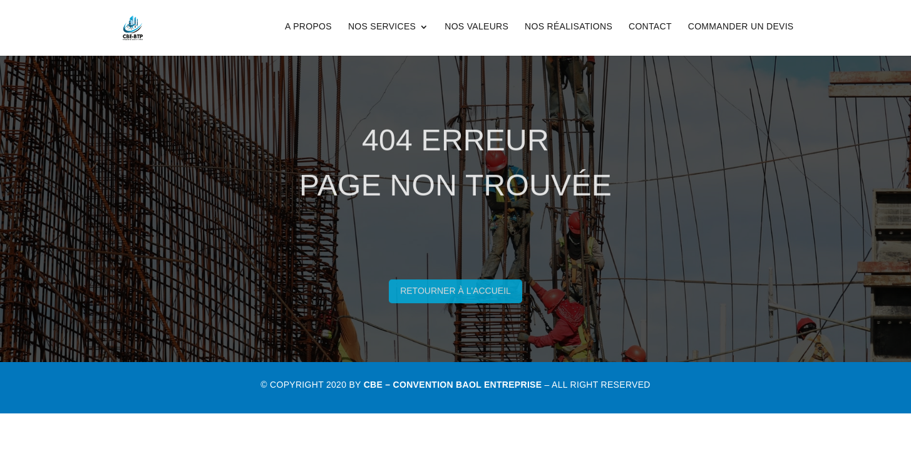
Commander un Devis (741, 26)
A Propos (308, 26)
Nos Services (382, 26)
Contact (650, 26)
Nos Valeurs (476, 26)
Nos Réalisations (568, 26)
